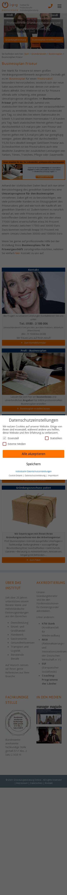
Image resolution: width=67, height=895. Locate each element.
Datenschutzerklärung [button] (35, 475)
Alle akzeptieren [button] (33, 454)
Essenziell (11, 438)
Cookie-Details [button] (16, 475)
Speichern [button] (33, 464)
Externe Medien (14, 444)
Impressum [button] (53, 475)
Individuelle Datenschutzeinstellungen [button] (34, 471)
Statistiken (53, 438)
